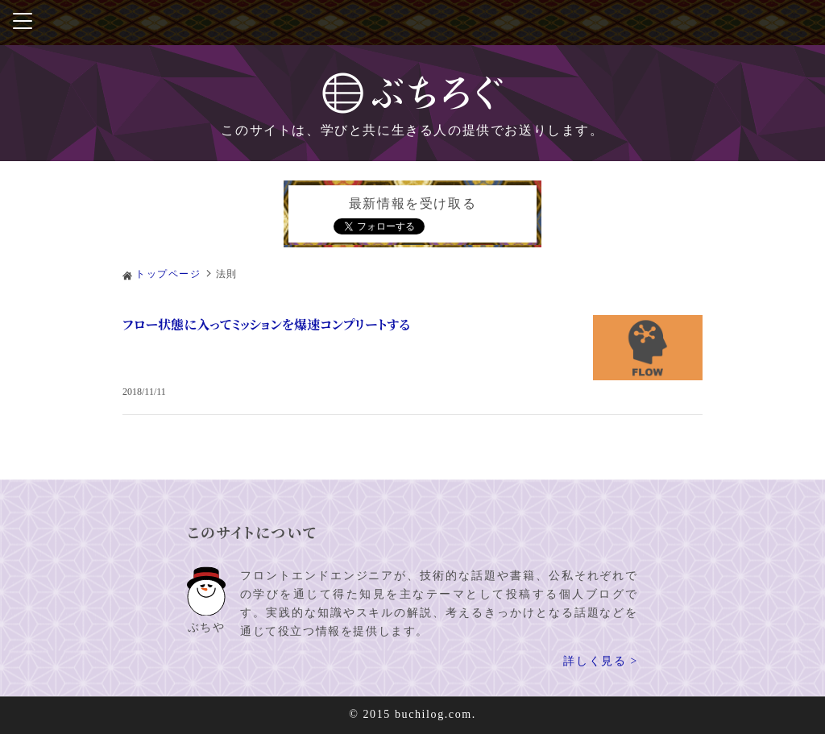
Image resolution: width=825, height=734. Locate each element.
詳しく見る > (600, 662)
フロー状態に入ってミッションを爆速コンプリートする (266, 324)
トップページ (168, 274)
